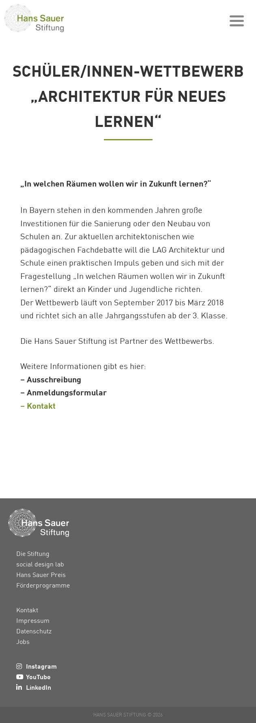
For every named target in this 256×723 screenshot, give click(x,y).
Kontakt (27, 610)
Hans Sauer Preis (41, 575)
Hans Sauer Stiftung (48, 18)
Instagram (41, 666)
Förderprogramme (43, 585)
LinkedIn (38, 687)
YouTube (38, 676)
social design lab (40, 564)
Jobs (23, 641)
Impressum (32, 620)
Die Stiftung (32, 553)
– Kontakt (38, 405)
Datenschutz (34, 631)
